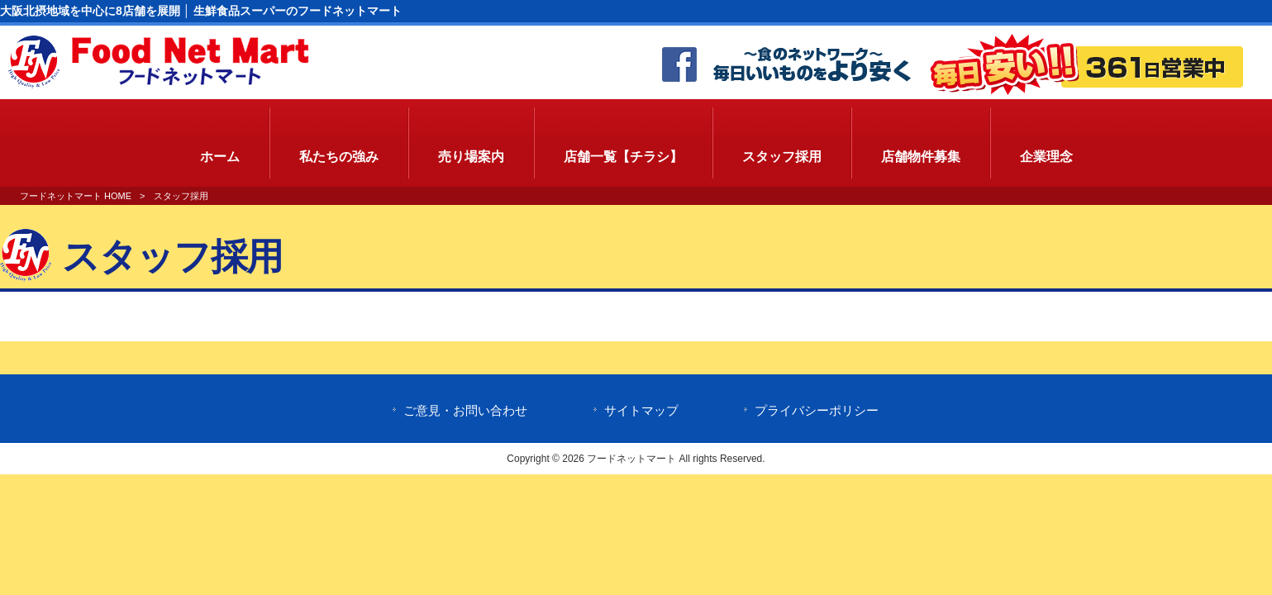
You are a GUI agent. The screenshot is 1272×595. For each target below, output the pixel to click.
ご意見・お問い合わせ (465, 410)
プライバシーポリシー (817, 410)
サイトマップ (641, 410)
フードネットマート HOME (75, 196)
